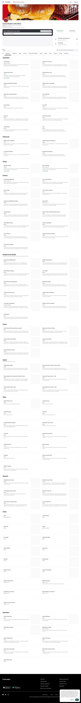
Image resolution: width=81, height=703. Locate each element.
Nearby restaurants (63, 679)
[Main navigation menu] (3, 2)
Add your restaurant (45, 683)
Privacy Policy (45, 694)
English (61, 686)
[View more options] (75, 6)
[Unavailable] (66, 43)
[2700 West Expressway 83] (66, 39)
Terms (51, 694)
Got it (77, 699)
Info (21, 25)
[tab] (8, 53)
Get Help (42, 679)
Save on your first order (45, 688)
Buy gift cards (43, 681)
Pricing (56, 694)
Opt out (72, 699)
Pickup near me (63, 683)
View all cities (62, 681)
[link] (72, 6)
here (75, 696)
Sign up (76, 2)
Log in (70, 2)
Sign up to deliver (44, 686)
